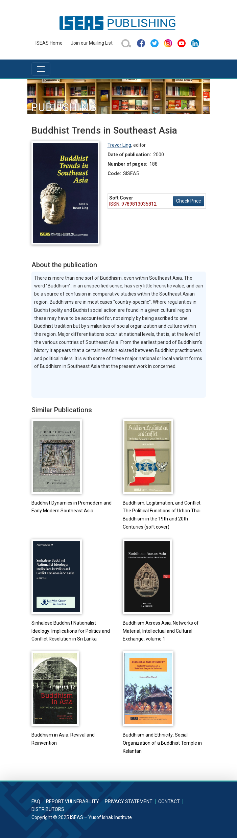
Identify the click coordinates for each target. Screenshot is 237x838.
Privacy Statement (128, 801)
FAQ (35, 801)
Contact (169, 801)
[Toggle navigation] (40, 69)
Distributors (47, 809)
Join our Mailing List (92, 43)
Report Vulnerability (72, 801)
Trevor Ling (119, 145)
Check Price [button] (188, 201)
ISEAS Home (49, 43)
